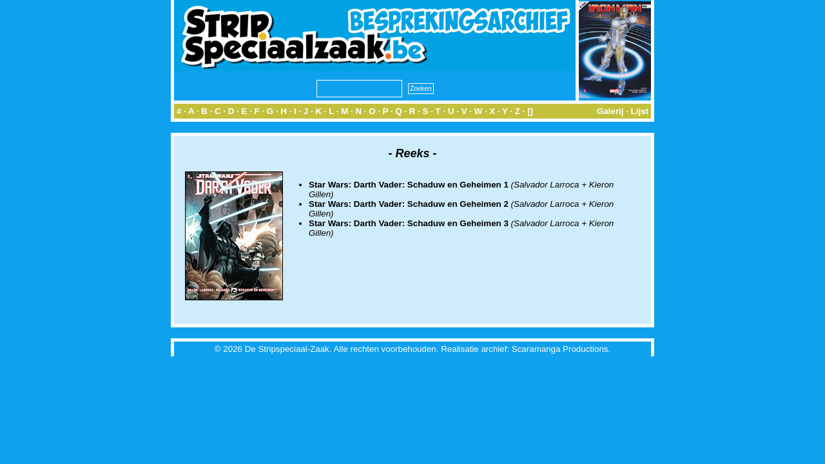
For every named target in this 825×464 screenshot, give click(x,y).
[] (530, 111)
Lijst (639, 111)
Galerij (610, 111)
